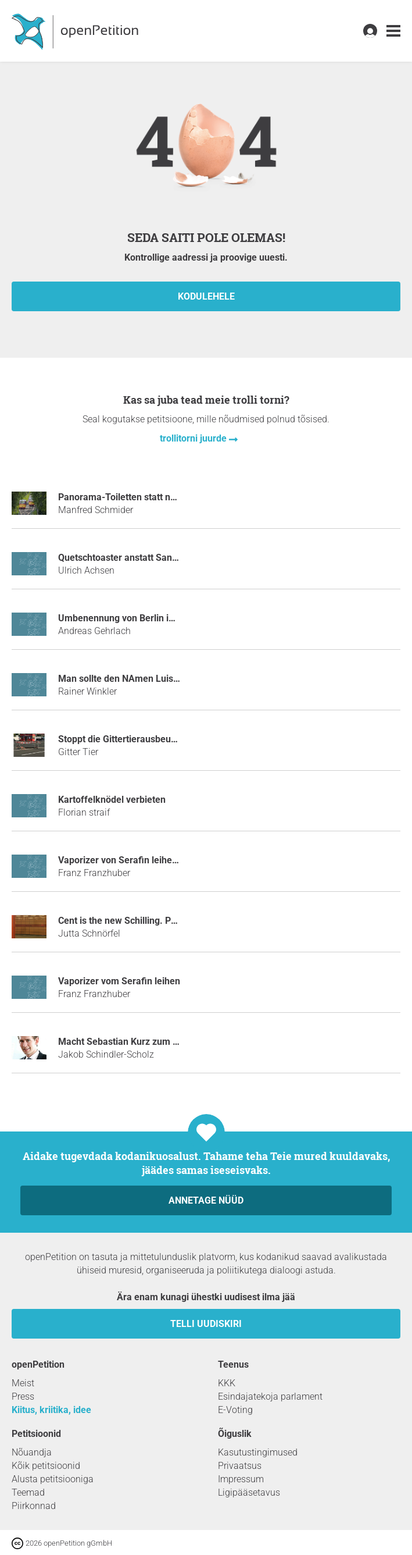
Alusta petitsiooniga (53, 1479)
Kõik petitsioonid (46, 1465)
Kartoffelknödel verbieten (112, 799)
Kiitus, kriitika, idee (51, 1409)
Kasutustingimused (258, 1452)
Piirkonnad (34, 1505)
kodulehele (206, 296)
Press (23, 1396)
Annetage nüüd (206, 1200)
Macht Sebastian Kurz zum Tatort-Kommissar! (154, 1041)
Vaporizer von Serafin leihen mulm (130, 860)
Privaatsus (239, 1465)
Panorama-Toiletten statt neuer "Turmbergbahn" (158, 497)
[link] (393, 31)
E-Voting (235, 1409)
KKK (226, 1383)
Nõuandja (32, 1452)
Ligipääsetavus (249, 1492)
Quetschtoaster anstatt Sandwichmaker (141, 557)
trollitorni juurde (194, 438)
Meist (23, 1383)
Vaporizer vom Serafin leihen (119, 981)
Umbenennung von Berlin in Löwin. (131, 618)
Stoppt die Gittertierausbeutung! (125, 739)
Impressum (241, 1479)
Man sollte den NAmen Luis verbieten (136, 678)
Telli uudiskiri (206, 1323)
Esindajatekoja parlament (270, 1396)
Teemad (28, 1492)
